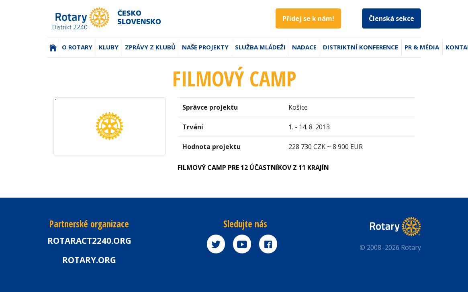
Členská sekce (391, 18)
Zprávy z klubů (150, 47)
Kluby (109, 47)
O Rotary (77, 47)
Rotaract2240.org (89, 240)
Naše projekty (205, 47)
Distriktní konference (360, 47)
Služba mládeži (260, 47)
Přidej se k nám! (308, 18)
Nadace (304, 47)
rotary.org (89, 259)
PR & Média (422, 47)
